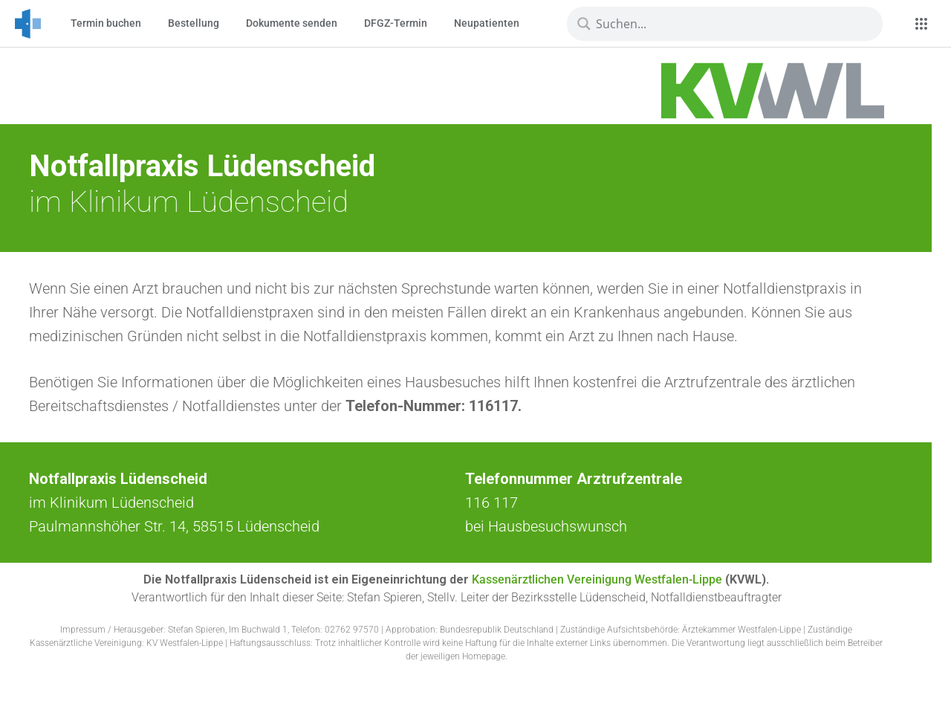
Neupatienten (486, 23)
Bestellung (193, 23)
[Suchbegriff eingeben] (729, 24)
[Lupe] (584, 24)
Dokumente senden (291, 23)
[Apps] (921, 24)
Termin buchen (106, 23)
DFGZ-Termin (395, 23)
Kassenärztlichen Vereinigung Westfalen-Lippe (597, 579)
